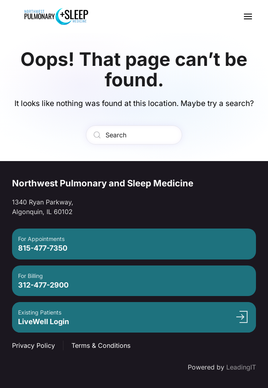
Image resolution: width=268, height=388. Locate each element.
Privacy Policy (33, 345)
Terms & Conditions (100, 345)
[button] (248, 16)
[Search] (134, 135)
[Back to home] (56, 16)
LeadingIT (241, 367)
